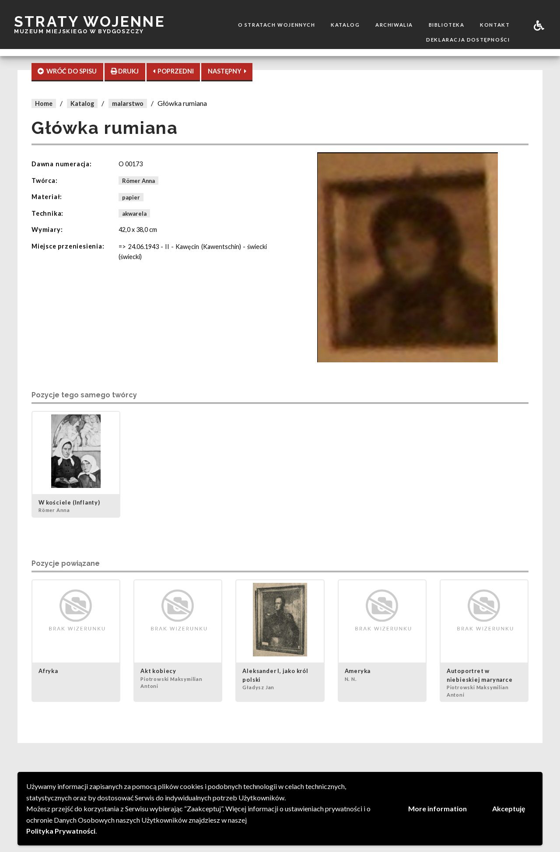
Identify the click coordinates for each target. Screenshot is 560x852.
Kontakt (495, 25)
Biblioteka (447, 25)
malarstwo (128, 103)
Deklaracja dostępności (468, 39)
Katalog (345, 25)
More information (437, 808)
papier (131, 196)
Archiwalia (394, 25)
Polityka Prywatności (60, 831)
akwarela (134, 213)
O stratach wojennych (276, 25)
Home (43, 103)
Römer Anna (138, 180)
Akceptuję (508, 808)
